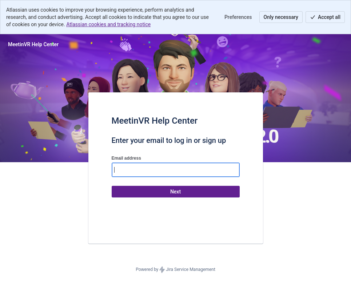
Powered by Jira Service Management (175, 269)
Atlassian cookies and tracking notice (108, 24)
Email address (126, 158)
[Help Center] (33, 44)
